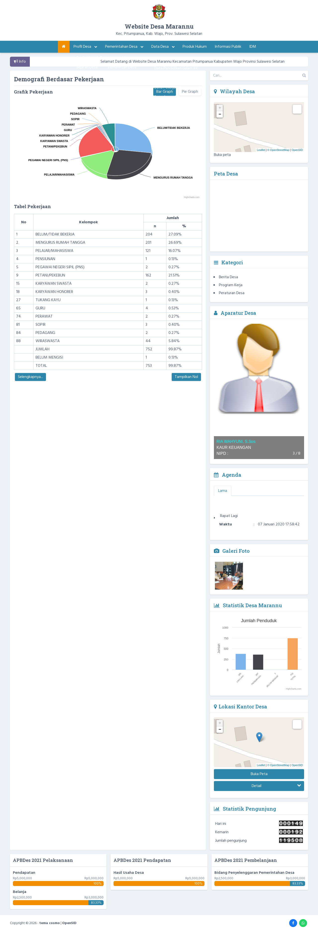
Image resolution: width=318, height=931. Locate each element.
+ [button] (220, 108)
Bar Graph (164, 92)
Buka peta (222, 155)
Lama (222, 491)
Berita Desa (228, 277)
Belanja (19, 892)
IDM (252, 47)
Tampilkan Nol (186, 377)
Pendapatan (24, 873)
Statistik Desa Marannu (248, 605)
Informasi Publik (228, 47)
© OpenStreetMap (278, 149)
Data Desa (163, 47)
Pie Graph (190, 92)
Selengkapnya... (30, 377)
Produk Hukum (195, 47)
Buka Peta (259, 774)
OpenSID (297, 149)
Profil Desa (85, 47)
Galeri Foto (232, 551)
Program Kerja (230, 285)
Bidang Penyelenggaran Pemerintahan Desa (254, 873)
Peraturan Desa (231, 293)
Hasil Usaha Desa (129, 873)
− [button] (220, 114)
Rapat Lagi (229, 523)
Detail (276, 786)
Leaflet (261, 149)
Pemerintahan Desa (124, 47)
